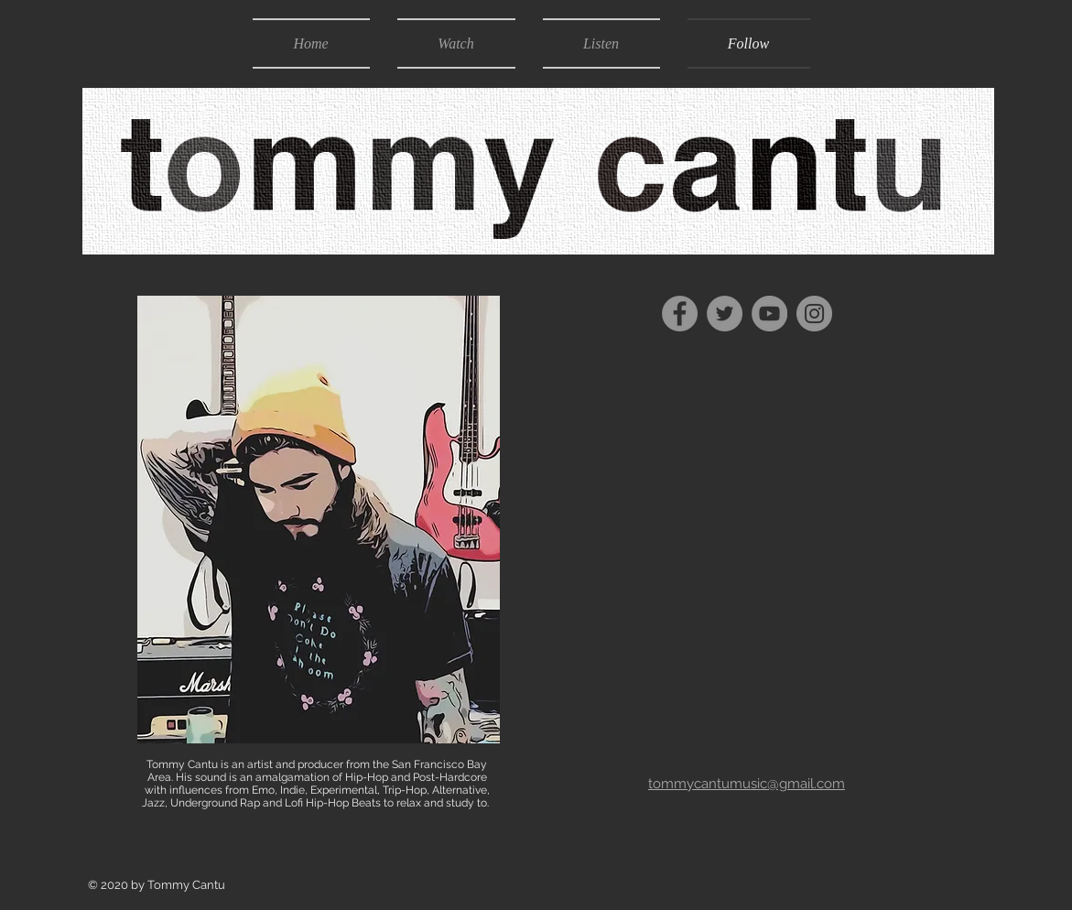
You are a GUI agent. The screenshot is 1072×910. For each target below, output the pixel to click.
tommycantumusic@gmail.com (746, 783)
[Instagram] (814, 313)
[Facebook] (680, 313)
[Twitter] (724, 313)
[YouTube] (769, 313)
